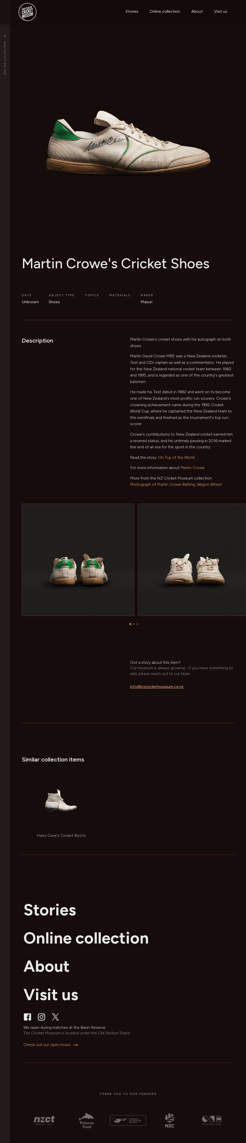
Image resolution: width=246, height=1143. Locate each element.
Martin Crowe (192, 467)
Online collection (165, 11)
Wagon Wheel (209, 484)
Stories (132, 11)
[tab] (130, 624)
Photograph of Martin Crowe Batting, (163, 484)
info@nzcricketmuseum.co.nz (157, 686)
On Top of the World (176, 457)
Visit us (220, 11)
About (197, 11)
